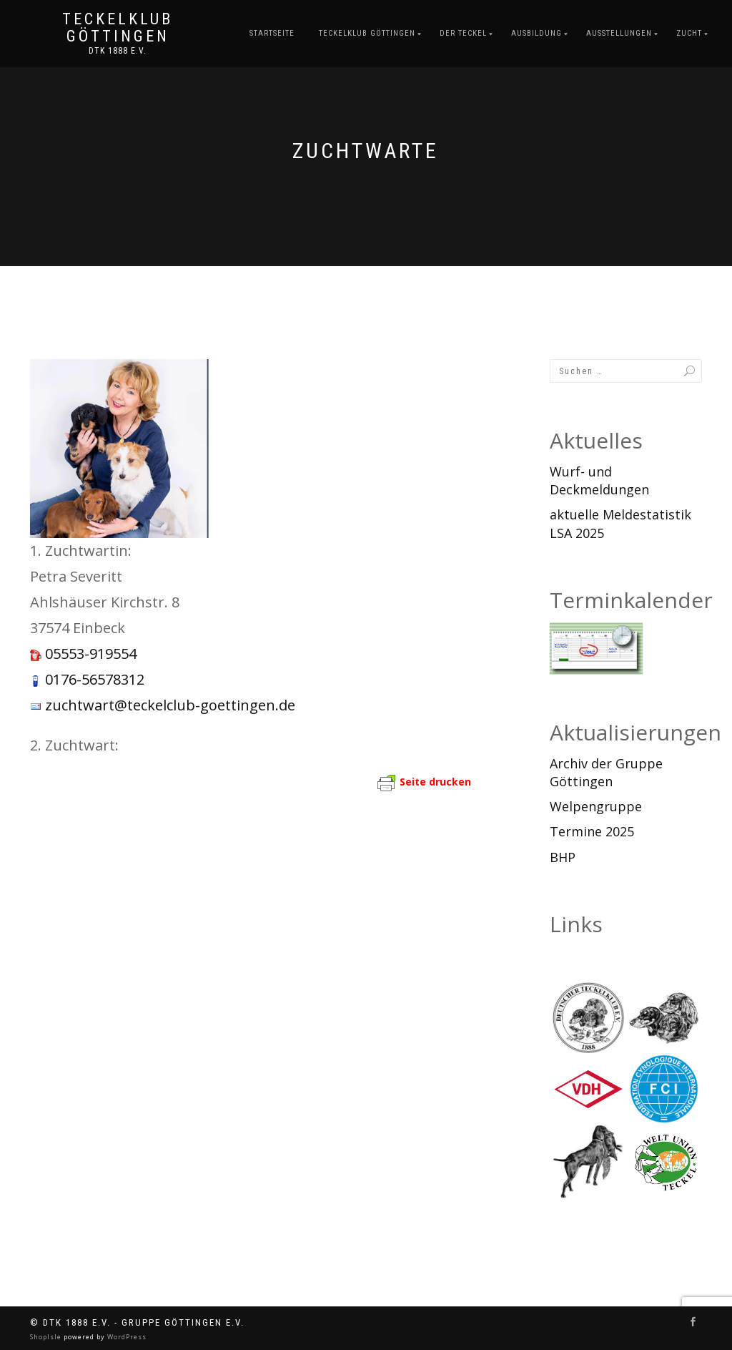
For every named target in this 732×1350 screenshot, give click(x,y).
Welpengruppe (596, 806)
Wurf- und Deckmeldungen (599, 480)
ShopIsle (47, 1336)
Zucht (689, 33)
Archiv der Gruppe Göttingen (606, 772)
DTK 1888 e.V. (118, 51)
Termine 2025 (592, 831)
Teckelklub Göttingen (117, 28)
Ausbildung (536, 33)
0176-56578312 (94, 679)
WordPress (126, 1336)
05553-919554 (91, 653)
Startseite (272, 33)
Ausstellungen (619, 33)
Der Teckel (463, 33)
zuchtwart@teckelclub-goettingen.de (170, 705)
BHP (562, 857)
